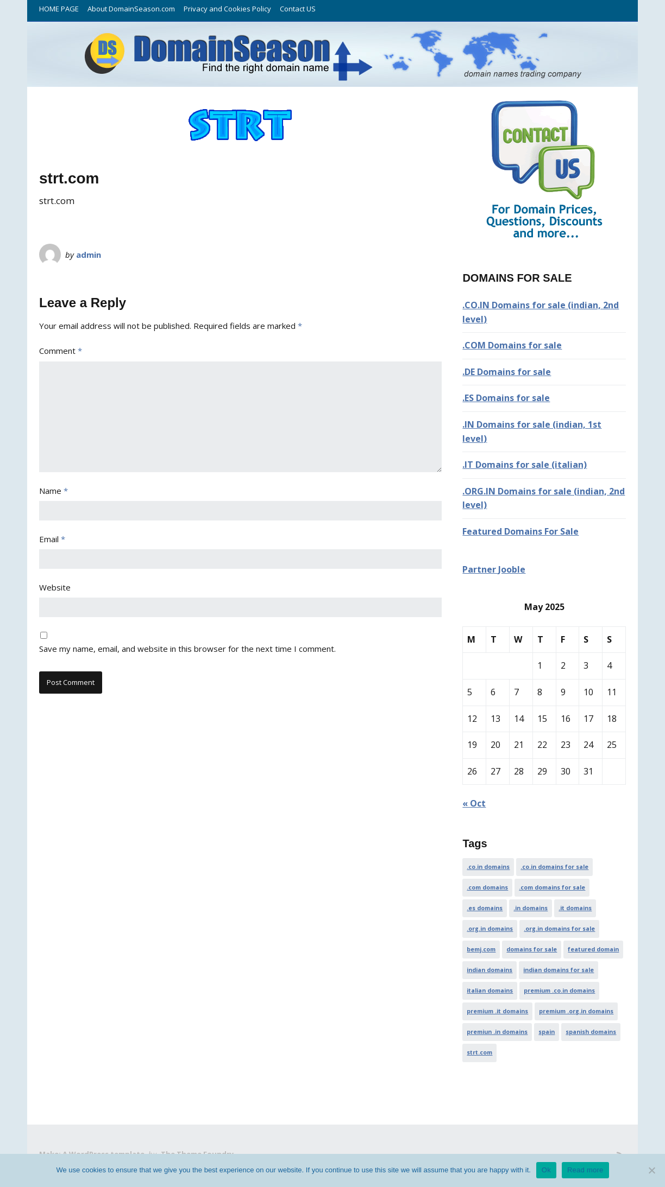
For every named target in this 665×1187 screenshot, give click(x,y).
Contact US (298, 9)
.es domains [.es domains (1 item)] (485, 908)
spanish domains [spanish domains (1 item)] (591, 1032)
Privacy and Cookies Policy (227, 9)
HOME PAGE (59, 9)
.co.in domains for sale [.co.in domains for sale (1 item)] (554, 867)
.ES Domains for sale (506, 398)
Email (52, 539)
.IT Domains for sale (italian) (524, 465)
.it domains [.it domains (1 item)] (575, 908)
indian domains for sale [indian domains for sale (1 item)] (558, 970)
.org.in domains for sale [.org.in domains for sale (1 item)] (559, 928)
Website (55, 587)
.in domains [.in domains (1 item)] (530, 908)
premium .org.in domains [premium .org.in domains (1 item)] (576, 1011)
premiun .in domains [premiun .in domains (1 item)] (497, 1032)
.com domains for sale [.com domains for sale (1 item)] (552, 887)
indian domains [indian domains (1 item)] (489, 970)
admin (88, 254)
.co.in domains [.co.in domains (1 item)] (488, 867)
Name (53, 490)
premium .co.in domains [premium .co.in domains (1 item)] (559, 990)
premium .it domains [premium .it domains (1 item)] (497, 1011)
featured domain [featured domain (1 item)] (593, 949)
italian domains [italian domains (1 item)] (490, 990)
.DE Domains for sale (506, 372)
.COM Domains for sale (512, 345)
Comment (60, 350)
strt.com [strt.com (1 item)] (479, 1052)
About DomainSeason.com (131, 9)
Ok (546, 1170)
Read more (585, 1170)
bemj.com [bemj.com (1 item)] (481, 949)
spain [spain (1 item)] (546, 1032)
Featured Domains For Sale (520, 531)
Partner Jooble (493, 569)
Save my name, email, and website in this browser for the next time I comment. (187, 648)
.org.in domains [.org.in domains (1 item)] (490, 928)
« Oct (474, 803)
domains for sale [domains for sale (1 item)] (531, 949)
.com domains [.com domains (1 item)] (487, 887)
